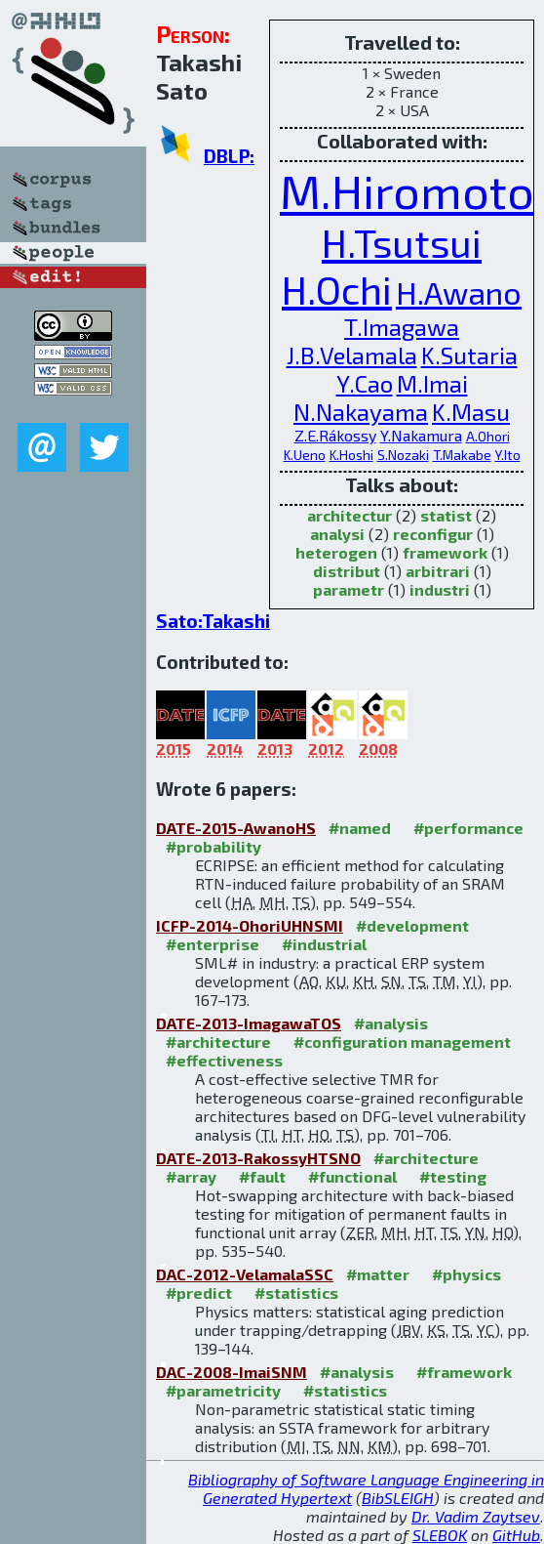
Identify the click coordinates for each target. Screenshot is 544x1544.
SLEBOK (439, 1534)
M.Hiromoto (407, 190)
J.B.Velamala (352, 355)
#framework (464, 1371)
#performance (468, 827)
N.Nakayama (360, 411)
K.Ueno (305, 454)
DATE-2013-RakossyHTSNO (258, 1157)
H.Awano (459, 292)
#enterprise (212, 944)
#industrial (324, 944)
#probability (213, 846)
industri (439, 589)
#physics (466, 1274)
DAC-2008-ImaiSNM (231, 1371)
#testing (452, 1176)
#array (191, 1176)
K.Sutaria (469, 355)
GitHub (516, 1534)
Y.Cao (364, 383)
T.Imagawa (401, 327)
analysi (337, 533)
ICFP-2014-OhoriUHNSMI (249, 925)
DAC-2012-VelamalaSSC (244, 1274)
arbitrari (438, 571)
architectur (349, 515)
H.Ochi (337, 289)
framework (445, 552)
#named (360, 827)
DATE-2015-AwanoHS (236, 827)
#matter (377, 1274)
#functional (352, 1176)
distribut (346, 571)
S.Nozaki (403, 454)
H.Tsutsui (402, 242)
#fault (262, 1176)
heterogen (336, 552)
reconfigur (433, 533)
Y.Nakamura (421, 435)
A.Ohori (488, 436)
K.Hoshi (351, 454)
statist (446, 515)
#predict (199, 1292)
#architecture (218, 1041)
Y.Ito (508, 454)
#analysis (391, 1023)
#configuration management (402, 1041)
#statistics (296, 1292)
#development (412, 925)
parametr (348, 589)
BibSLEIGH (398, 1497)
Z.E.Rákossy (335, 435)
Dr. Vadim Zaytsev (475, 1516)
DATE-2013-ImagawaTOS (248, 1023)
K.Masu (471, 411)
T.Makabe (462, 454)
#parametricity (223, 1390)
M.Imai (432, 383)
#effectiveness (224, 1060)
